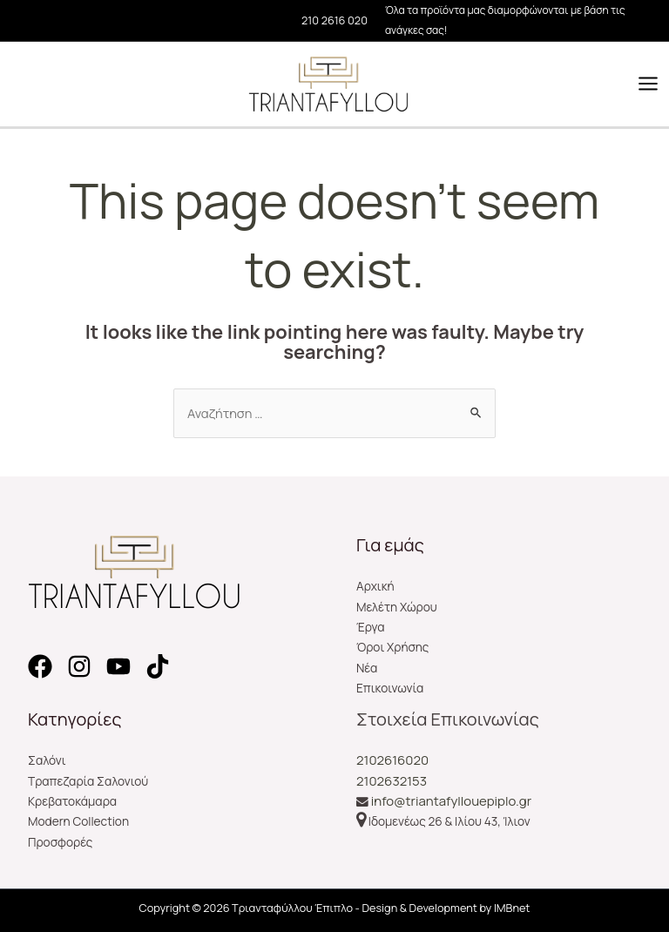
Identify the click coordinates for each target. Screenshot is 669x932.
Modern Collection (78, 821)
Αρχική (375, 585)
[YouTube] (118, 666)
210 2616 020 (334, 20)
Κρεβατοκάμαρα (72, 801)
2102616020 (392, 760)
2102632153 (391, 781)
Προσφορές (60, 842)
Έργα (370, 626)
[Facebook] (40, 666)
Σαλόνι (47, 760)
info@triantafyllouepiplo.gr (451, 801)
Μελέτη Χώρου (396, 606)
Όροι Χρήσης (392, 646)
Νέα (366, 667)
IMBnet (512, 907)
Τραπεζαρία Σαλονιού (88, 781)
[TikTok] (157, 666)
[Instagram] (79, 666)
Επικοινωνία (389, 687)
